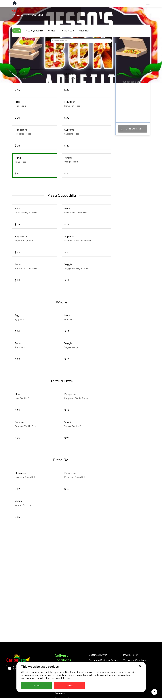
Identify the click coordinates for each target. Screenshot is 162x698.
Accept (36, 685)
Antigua (59, 661)
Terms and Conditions (134, 650)
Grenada (60, 693)
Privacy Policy (130, 644)
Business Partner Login (101, 655)
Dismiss (69, 685)
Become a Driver (98, 644)
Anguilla (59, 656)
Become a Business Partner (104, 650)
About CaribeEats (132, 655)
